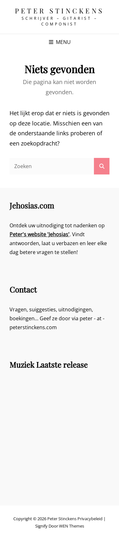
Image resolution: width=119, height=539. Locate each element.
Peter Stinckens (59, 10)
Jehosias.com (32, 205)
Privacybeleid (89, 518)
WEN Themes (71, 526)
